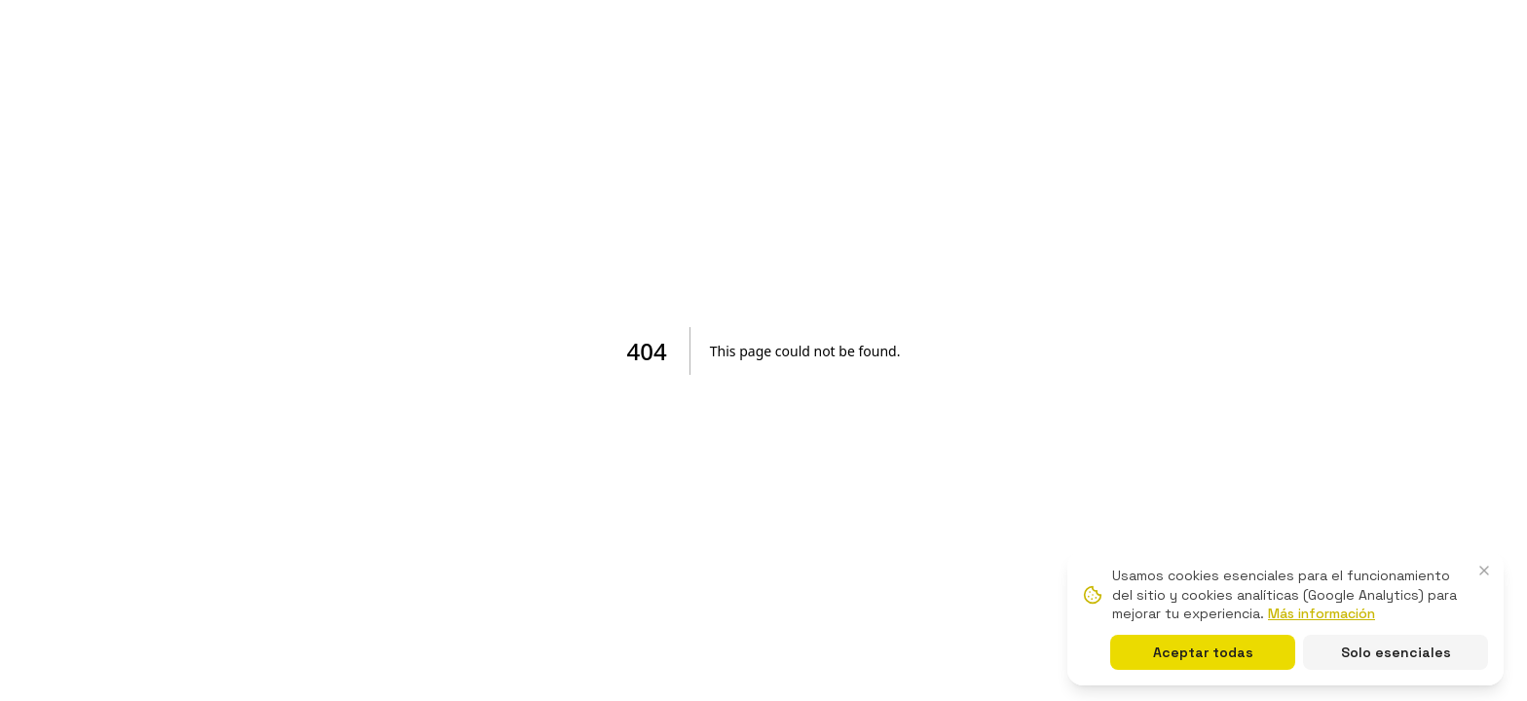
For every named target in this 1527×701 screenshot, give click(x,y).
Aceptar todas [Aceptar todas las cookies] (1203, 652)
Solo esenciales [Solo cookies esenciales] (1396, 652)
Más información (1321, 613)
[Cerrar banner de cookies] (1484, 570)
